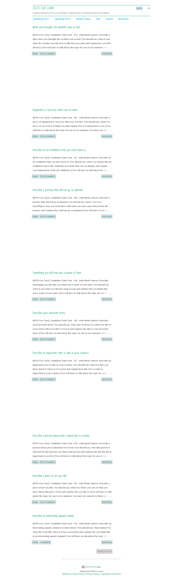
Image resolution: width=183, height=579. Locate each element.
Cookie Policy (77, 574)
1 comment (45, 542)
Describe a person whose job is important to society (61, 435)
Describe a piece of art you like (50, 476)
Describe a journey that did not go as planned (58, 190)
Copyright (105, 574)
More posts (104, 551)
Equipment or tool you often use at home (55, 110)
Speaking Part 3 (62, 19)
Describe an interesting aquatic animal (53, 516)
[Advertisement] (72, 82)
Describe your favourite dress (49, 313)
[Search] (139, 8)
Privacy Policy (92, 574)
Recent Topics (83, 19)
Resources (123, 19)
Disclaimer (116, 574)
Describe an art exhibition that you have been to (59, 150)
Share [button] (35, 54)
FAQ (97, 19)
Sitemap (66, 574)
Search (108, 19)
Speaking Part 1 (41, 19)
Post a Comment (47, 54)
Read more (107, 54)
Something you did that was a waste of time (57, 273)
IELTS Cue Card (43, 8)
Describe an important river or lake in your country (61, 353)
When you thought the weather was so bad (56, 27)
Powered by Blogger (91, 567)
